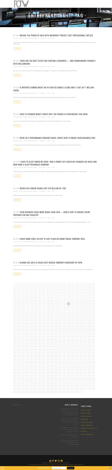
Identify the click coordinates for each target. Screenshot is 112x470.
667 (44, 392)
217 (85, 317)
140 (15, 307)
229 (52, 320)
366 (39, 343)
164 (31, 310)
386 (39, 346)
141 (19, 307)
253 (68, 323)
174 (72, 310)
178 (89, 310)
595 (77, 379)
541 (19, 372)
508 (48, 366)
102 (23, 301)
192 (64, 314)
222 (23, 320)
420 (15, 353)
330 (56, 336)
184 (31, 314)
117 (85, 301)
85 (35, 297)
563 (27, 376)
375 (77, 343)
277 (85, 327)
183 (27, 314)
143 (27, 307)
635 (77, 385)
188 (48, 314)
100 (15, 301)
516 (81, 366)
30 (56, 288)
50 (56, 291)
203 (27, 317)
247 (44, 323)
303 (27, 333)
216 (81, 317)
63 (27, 294)
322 (23, 336)
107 (44, 301)
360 (15, 343)
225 (35, 320)
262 (23, 327)
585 (35, 379)
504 (31, 366)
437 (85, 353)
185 (35, 314)
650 (56, 389)
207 (44, 317)
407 (44, 349)
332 (64, 336)
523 (27, 369)
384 (31, 346)
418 (89, 349)
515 (77, 366)
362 (23, 343)
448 (48, 356)
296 (81, 330)
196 (81, 314)
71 (60, 294)
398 (89, 346)
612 (64, 382)
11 (60, 284)
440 (15, 356)
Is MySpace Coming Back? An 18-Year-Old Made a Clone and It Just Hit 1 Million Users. (53, 89)
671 (60, 392)
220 (15, 320)
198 (89, 314)
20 (15, 288)
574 (72, 376)
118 (89, 301)
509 (52, 366)
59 (93, 291)
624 (31, 385)
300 (15, 333)
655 (77, 389)
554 (72, 372)
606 (39, 382)
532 (64, 369)
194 (72, 314)
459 (93, 356)
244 (31, 323)
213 (68, 317)
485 (35, 362)
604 (31, 382)
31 (60, 288)
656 (81, 389)
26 (39, 288)
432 (64, 353)
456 (81, 356)
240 (15, 323)
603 (27, 382)
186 (39, 314)
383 (27, 346)
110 (56, 301)
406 (39, 349)
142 (23, 307)
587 (44, 379)
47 (43, 291)
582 (23, 379)
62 (23, 294)
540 (15, 372)
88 (48, 297)
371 (60, 343)
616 (81, 382)
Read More (17, 48)
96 (81, 297)
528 (48, 369)
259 (93, 323)
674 (72, 392)
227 (44, 320)
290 (56, 330)
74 (72, 294)
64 (31, 294)
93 (68, 297)
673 (68, 392)
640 (15, 389)
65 (35, 294)
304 (31, 333)
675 (77, 392)
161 (19, 310)
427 (44, 353)
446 (39, 356)
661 (19, 392)
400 (15, 349)
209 (52, 317)
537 (85, 369)
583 (27, 379)
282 (23, 330)
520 (15, 369)
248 (48, 323)
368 (48, 343)
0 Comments (42, 38)
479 (93, 359)
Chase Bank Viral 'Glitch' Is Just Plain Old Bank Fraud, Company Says (52, 238)
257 (85, 323)
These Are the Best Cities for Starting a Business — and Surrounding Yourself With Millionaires (54, 62)
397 (85, 346)
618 (89, 382)
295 (77, 330)
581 (19, 379)
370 (56, 343)
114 (72, 301)
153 (68, 307)
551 (60, 372)
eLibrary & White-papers (87, 434)
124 (31, 304)
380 (15, 346)
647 (44, 389)
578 (89, 376)
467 (44, 359)
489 (52, 362)
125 (35, 304)
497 (85, 362)
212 (64, 317)
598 (89, 379)
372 (64, 343)
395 (77, 346)
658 (89, 389)
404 (31, 349)
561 (19, 376)
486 (39, 362)
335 (77, 336)
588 (48, 379)
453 (68, 356)
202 (23, 317)
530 (56, 369)
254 (72, 323)
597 (85, 379)
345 (35, 340)
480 (15, 362)
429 (52, 353)
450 (56, 356)
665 (35, 392)
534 (72, 369)
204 (31, 317)
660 (15, 392)
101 (19, 301)
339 (93, 336)
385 (35, 346)
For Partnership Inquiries (87, 422)
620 (15, 385)
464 (31, 359)
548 (48, 372)
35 (76, 288)
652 (64, 389)
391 (60, 346)
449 (52, 356)
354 (72, 340)
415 (77, 349)
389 (52, 346)
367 (44, 343)
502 (23, 366)
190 (56, 314)
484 (31, 362)
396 (81, 346)
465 (35, 359)
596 (81, 379)
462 (23, 359)
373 (68, 343)
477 (85, 359)
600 (15, 382)
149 (52, 307)
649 (52, 389)
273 (68, 327)
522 (23, 369)
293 (68, 330)
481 (19, 362)
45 (35, 291)
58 (89, 291)
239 (93, 320)
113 (68, 301)
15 (76, 284)
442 (23, 356)
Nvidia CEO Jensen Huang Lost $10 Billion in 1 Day (43, 188)
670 (56, 392)
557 (85, 372)
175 (77, 310)
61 (19, 294)
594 (72, 379)
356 (81, 340)
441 (19, 356)
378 (89, 343)
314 (72, 333)
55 (76, 291)
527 (44, 369)
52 (64, 291)
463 (27, 359)
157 (85, 307)
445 (35, 356)
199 (93, 314)
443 (27, 356)
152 (64, 307)
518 (89, 366)
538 (89, 369)
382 (23, 346)
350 (56, 340)
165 (35, 310)
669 (52, 392)
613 (68, 382)
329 (52, 336)
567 (44, 376)
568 (48, 376)
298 (89, 330)
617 (85, 382)
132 (64, 304)
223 (27, 320)
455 (77, 356)
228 (48, 320)
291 (60, 330)
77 (85, 294)
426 (39, 353)
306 (39, 333)
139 (93, 304)
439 (93, 353)
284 (31, 330)
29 (52, 288)
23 (27, 288)
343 (27, 340)
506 (39, 366)
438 (89, 353)
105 (35, 301)
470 (56, 359)
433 (68, 353)
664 (31, 392)
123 (27, 304)
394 (72, 346)
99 (93, 297)
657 (85, 389)
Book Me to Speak (85, 413)
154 (72, 307)
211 (60, 317)
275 (77, 327)
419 (93, 349)
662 (23, 392)
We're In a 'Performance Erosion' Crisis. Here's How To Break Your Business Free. (58, 137)
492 (64, 362)
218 (89, 317)
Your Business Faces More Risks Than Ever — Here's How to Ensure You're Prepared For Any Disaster (51, 214)
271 (60, 327)
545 (35, 372)
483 (27, 362)
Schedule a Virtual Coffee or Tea (89, 428)
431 (60, 353)
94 (72, 297)
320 (15, 336)
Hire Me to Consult (85, 410)
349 (52, 340)
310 (56, 333)
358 (89, 340)
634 (72, 385)
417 (85, 349)
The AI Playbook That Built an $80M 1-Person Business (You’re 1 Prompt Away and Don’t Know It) (68, 429)
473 (68, 359)
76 (81, 294)
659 (93, 389)
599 (93, 379)
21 (19, 288)
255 (77, 323)
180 (15, 314)
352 (64, 340)
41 (19, 291)
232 (64, 320)
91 (60, 297)
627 (44, 385)
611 (60, 382)
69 (52, 294)
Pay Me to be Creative (86, 416)
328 (48, 336)
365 (35, 343)
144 (31, 307)
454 (72, 356)
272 (64, 327)
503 (27, 366)
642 (23, 389)
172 (64, 310)
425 (35, 353)
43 (27, 291)
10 (56, 284)
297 (85, 330)
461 (19, 359)
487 (44, 362)
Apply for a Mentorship (86, 425)
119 (93, 301)
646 (39, 389)
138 (89, 304)
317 (85, 333)
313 (68, 333)
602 (23, 382)
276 (81, 327)
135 (77, 304)
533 (68, 369)
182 (23, 314)
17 (85, 284)
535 (77, 369)
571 (60, 376)
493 (68, 362)
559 (93, 372)
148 (48, 307)
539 (93, 369)
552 (64, 372)
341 (19, 340)
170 (56, 310)
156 (81, 307)
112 (64, 301)
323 (27, 336)
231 (60, 320)
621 (19, 385)
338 (89, 336)
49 (52, 291)
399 (93, 346)
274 (72, 327)
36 (81, 288)
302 (23, 333)
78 (89, 294)
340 (15, 340)
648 (48, 389)
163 (27, 310)
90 (56, 297)
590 (56, 379)
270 (56, 327)
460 (15, 359)
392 (64, 346)
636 (81, 385)
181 (19, 314)
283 (27, 330)
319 (93, 333)
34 (72, 288)
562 (23, 376)
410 (56, 349)
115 (77, 301)
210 (56, 317)
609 (52, 382)
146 (39, 307)
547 (44, 372)
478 (89, 359)
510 (56, 366)
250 (56, 323)
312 (64, 333)
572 (64, 376)
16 (81, 284)
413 (68, 349)
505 (35, 366)
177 (85, 310)
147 (44, 307)
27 (43, 288)
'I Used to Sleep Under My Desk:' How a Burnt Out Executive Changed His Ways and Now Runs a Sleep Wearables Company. (55, 163)
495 (77, 362)
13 (68, 284)
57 (85, 291)
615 (77, 382)
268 (48, 327)
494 (72, 362)
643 (27, 389)
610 (56, 382)
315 (77, 333)
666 (39, 392)
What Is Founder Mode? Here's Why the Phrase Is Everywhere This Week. (54, 114)
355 (77, 340)
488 (48, 362)
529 (52, 369)
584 (31, 379)
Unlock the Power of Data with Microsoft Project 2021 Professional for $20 (56, 35)
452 (64, 356)
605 (35, 382)
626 (39, 385)
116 (81, 301)
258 (89, 323)
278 (89, 327)
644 (31, 389)
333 (68, 336)
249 (52, 323)
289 (52, 330)
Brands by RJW (84, 419)
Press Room (84, 431)
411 (60, 349)
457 (85, 356)
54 (72, 291)
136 (81, 304)
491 (60, 362)
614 (72, 382)
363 (27, 343)
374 (72, 343)
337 (85, 336)
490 (56, 362)
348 (48, 340)
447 (44, 356)
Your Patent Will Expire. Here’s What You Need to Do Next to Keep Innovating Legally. (69, 442)
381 (19, 346)
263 (27, 327)
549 (52, 372)
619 (93, 382)
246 (39, 323)
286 (39, 330)
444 (31, 356)
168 (48, 310)
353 (68, 340)
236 (81, 320)
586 (39, 379)
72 (64, 294)
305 (35, 333)
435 (77, 353)
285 (35, 330)
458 (89, 356)
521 (19, 369)
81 (19, 297)
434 (72, 353)
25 (35, 288)
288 (48, 330)
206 (39, 317)
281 (19, 330)
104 (31, 301)
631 (60, 385)
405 (35, 349)
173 (68, 310)
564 (31, 376)
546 (39, 372)
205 (35, 317)
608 (48, 382)
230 (56, 320)
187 (44, 314)
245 (35, 323)
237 (85, 320)
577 (85, 376)
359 (93, 340)
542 (23, 372)
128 (48, 304)
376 (81, 343)
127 (44, 304)
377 (85, 343)
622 (23, 385)
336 (81, 336)
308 (48, 333)
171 (60, 310)
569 (52, 376)
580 (15, 379)
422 (23, 353)
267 (44, 327)
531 (60, 369)
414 (72, 349)
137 (85, 304)
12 (64, 284)
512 (64, 366)
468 (48, 359)
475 (77, 359)
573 (68, 376)
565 (35, 376)
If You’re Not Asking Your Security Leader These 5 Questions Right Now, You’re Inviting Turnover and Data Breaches (69, 421)
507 (44, 366)
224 (31, 320)
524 (31, 369)
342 (23, 340)
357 (85, 340)
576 (81, 376)
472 (64, 359)
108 (48, 301)
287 (44, 330)
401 (19, 349)
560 (15, 376)
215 (77, 317)
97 (85, 297)
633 (68, 385)
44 (31, 291)
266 (39, 327)
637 (85, 385)
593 (68, 379)
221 (19, 320)
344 (31, 340)
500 (15, 366)
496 (81, 362)
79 (93, 294)
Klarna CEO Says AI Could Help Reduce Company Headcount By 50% (51, 262)
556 (81, 372)
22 (23, 288)
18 (89, 284)
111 (60, 301)
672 (64, 392)
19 (93, 284)
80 (15, 297)
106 (39, 301)
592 (64, 379)
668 (48, 392)
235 (77, 320)
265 (35, 327)
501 (19, 366)
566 (39, 376)
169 (52, 310)
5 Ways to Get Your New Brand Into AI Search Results (68, 436)
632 (64, 385)
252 (64, 323)
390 (56, 346)
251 (60, 323)
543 (27, 372)
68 (48, 294)
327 (44, 336)
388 (48, 346)
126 (39, 304)
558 (89, 372)
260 (15, 327)
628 (48, 385)
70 (56, 294)
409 (52, 349)
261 (19, 327)
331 (60, 336)
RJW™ (36, 38)
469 (52, 359)
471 (60, 359)
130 (56, 304)
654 (72, 389)
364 (31, 343)
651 (60, 389)
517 (85, 366)
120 (15, 304)
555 (77, 372)
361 (19, 343)
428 (48, 353)
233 (68, 320)
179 (93, 310)
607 (44, 382)
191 (60, 314)
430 (56, 353)
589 (52, 379)
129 (52, 304)
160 (15, 310)
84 (31, 297)
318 (89, 333)
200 (15, 317)
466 (39, 359)
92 (64, 297)
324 (31, 336)
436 (81, 353)
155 (77, 307)
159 (93, 307)
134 (72, 304)
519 (93, 366)
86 (39, 297)
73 (68, 294)
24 (31, 288)
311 (60, 333)
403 (27, 349)
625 (35, 385)
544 (31, 372)
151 (60, 307)
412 (64, 349)
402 (23, 349)
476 (81, 359)
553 (68, 372)
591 (60, 379)
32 (64, 288)
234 (72, 320)
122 (23, 304)
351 (60, 340)
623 (27, 385)
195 (77, 314)
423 (27, 353)
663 (27, 392)
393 (68, 346)
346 (39, 340)
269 (52, 327)
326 (39, 336)
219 (93, 317)
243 (27, 323)
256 (81, 323)
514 (72, 366)
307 (44, 333)
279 (93, 327)
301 (19, 333)
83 (27, 297)
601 (19, 382)
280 (15, 330)
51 (60, 291)
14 (72, 284)
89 (52, 297)
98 (89, 297)
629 (52, 385)
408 (48, 349)
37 (85, 288)
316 (81, 333)
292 (64, 330)
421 (19, 353)
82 (23, 297)
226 (39, 320)
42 (23, 291)
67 (43, 294)
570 (56, 376)
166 (39, 310)
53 (68, 291)
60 (15, 294)
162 (23, 310)
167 (44, 310)
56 (81, 291)
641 (19, 389)
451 (60, 356)
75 (76, 294)
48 (48, 291)
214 (72, 317)
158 (89, 307)
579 (93, 376)
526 (39, 369)
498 (89, 362)
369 (52, 343)
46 (39, 291)
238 (89, 320)
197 (85, 314)
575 (77, 376)
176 (81, 310)
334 (72, 336)
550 (56, 372)
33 (68, 288)
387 (44, 346)
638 (89, 385)
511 (60, 366)
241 (19, 323)
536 (81, 369)
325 (35, 336)
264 (31, 327)
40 (15, 291)
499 (93, 362)
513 (68, 366)
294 (72, 330)
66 (39, 294)
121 (19, 304)
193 (68, 314)
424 (31, 353)
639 (93, 385)
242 (23, 323)
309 (52, 333)
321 (19, 336)
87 (43, 297)
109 (52, 301)
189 (52, 314)
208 (48, 317)
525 (35, 369)
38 (89, 288)
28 (48, 288)
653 (68, 389)
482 (23, 362)
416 (81, 349)
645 (35, 389)
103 (27, 301)
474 (72, 359)
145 (35, 307)
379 (93, 343)
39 (93, 288)
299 (93, 330)
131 (60, 304)
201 (19, 317)
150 (56, 307)
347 (44, 340)
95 (76, 297)
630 (56, 385)
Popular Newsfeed (28, 38)
